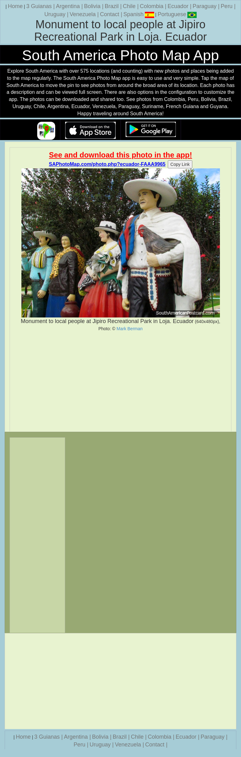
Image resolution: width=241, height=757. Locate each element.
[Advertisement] (120, 381)
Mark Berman (130, 328)
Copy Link (180, 164)
